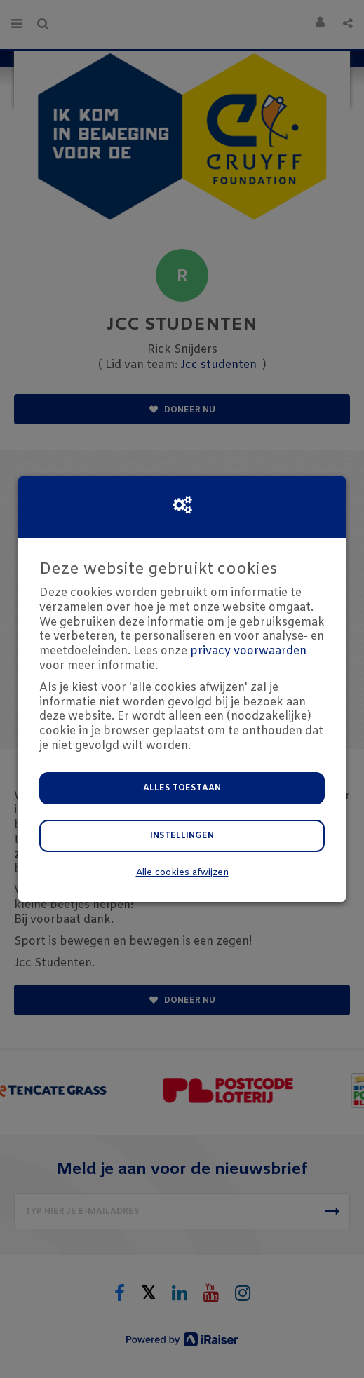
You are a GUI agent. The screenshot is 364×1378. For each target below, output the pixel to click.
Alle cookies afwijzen (182, 873)
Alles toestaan (182, 788)
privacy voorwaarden (248, 651)
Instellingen (182, 836)
